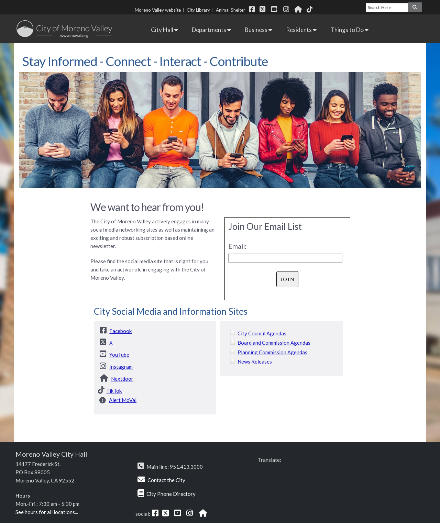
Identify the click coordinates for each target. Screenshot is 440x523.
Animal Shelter (231, 10)
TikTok (114, 391)
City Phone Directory (171, 494)
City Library (198, 10)
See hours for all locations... (46, 512)
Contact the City (166, 480)
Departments (211, 29)
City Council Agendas (262, 333)
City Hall (164, 29)
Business (258, 29)
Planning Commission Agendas (272, 352)
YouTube (119, 355)
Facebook (120, 331)
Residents (301, 29)
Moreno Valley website (158, 10)
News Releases (255, 361)
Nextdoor (122, 379)
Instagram (121, 367)
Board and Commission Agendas (274, 343)
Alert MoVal (122, 400)
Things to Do (349, 29)
